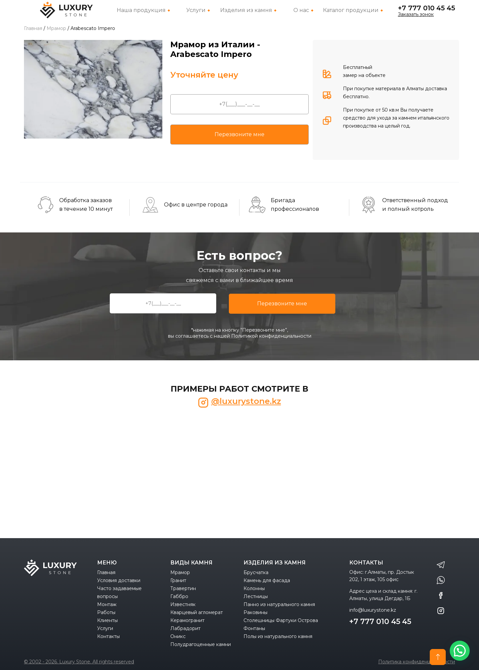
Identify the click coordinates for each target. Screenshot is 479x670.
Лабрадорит (185, 628)
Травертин (183, 588)
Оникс (178, 636)
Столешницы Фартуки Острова (280, 620)
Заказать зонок (416, 14)
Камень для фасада (266, 580)
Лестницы (255, 596)
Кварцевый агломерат (196, 612)
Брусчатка (255, 572)
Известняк (183, 604)
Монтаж (106, 604)
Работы (106, 612)
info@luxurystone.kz (372, 610)
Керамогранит (187, 620)
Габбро (179, 596)
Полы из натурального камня (277, 636)
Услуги (105, 628)
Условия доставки (118, 580)
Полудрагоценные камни (200, 644)
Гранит (178, 580)
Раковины (255, 612)
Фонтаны (254, 628)
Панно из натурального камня (279, 604)
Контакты (108, 636)
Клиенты (107, 620)
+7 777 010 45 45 (426, 8)
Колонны (254, 588)
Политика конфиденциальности (416, 662)
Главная (106, 572)
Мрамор (180, 572)
